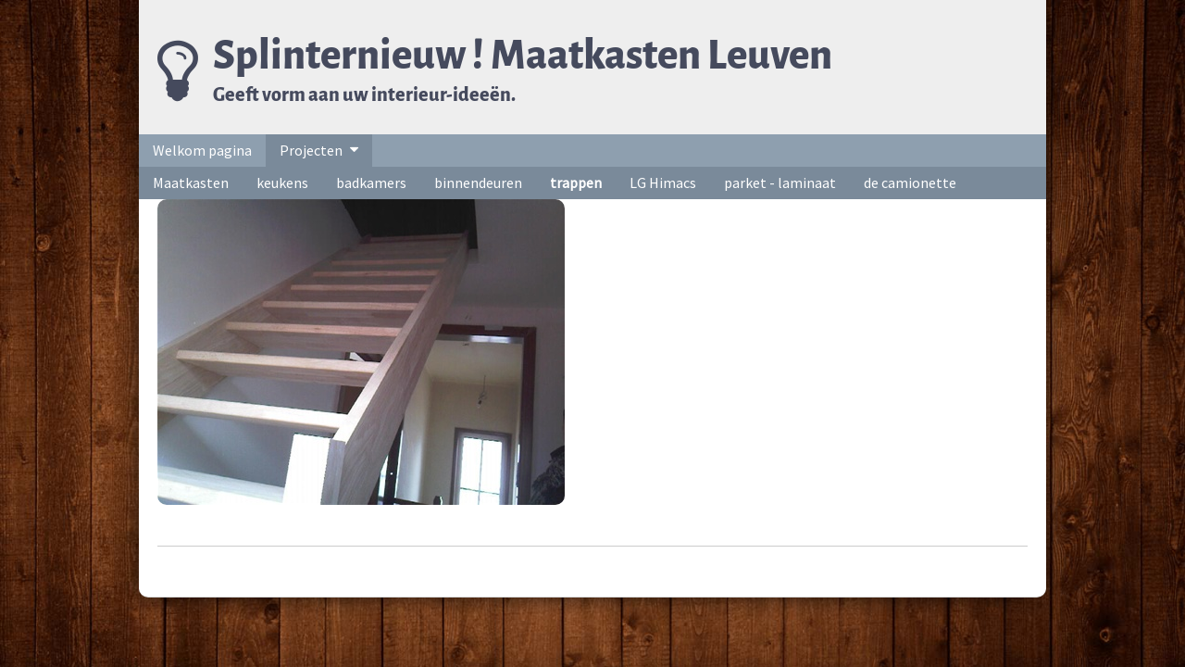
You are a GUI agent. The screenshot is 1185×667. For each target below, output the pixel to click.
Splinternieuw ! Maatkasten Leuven (522, 55)
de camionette (910, 182)
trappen (576, 182)
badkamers (371, 182)
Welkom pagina (202, 150)
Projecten (311, 150)
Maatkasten (191, 182)
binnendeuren (478, 182)
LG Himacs (663, 182)
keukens (282, 182)
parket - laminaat (780, 182)
